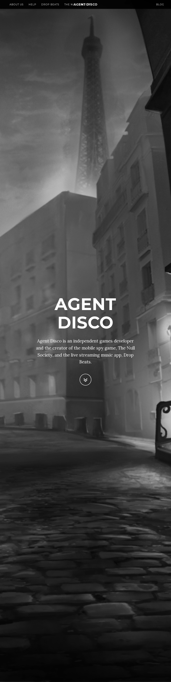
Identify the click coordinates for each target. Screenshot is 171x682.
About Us (17, 7)
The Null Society (77, 7)
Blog (160, 7)
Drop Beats (50, 7)
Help (32, 7)
